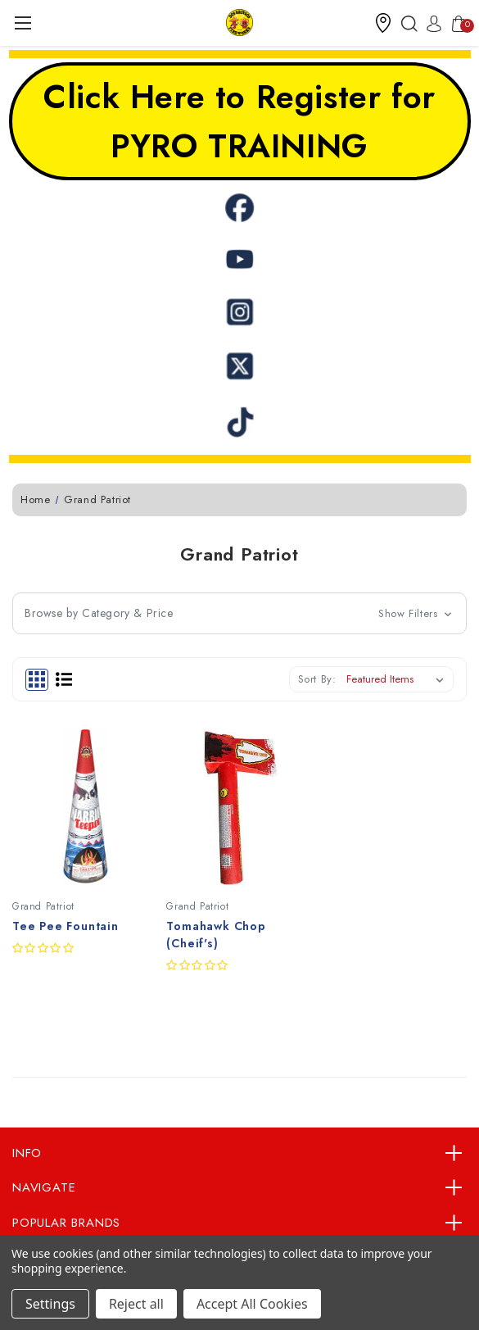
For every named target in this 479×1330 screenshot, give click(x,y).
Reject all (136, 1304)
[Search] (405, 23)
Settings (50, 1304)
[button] (383, 23)
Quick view (24, 1022)
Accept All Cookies (252, 1304)
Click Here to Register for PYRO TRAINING (239, 121)
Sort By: (317, 679)
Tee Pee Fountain (65, 926)
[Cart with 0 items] (454, 23)
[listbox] (398, 679)
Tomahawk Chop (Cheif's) (215, 934)
